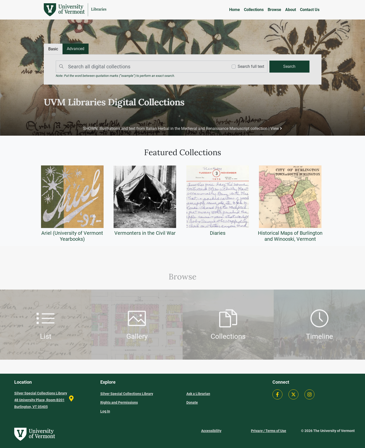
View (276, 128)
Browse (274, 9)
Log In (105, 411)
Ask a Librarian (198, 394)
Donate (192, 402)
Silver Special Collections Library (126, 394)
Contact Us (309, 9)
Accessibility (211, 431)
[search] (289, 67)
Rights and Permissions (119, 402)
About (290, 9)
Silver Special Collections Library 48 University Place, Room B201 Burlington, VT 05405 (40, 400)
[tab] (76, 49)
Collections (254, 9)
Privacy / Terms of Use (268, 431)
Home (234, 9)
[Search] (141, 67)
